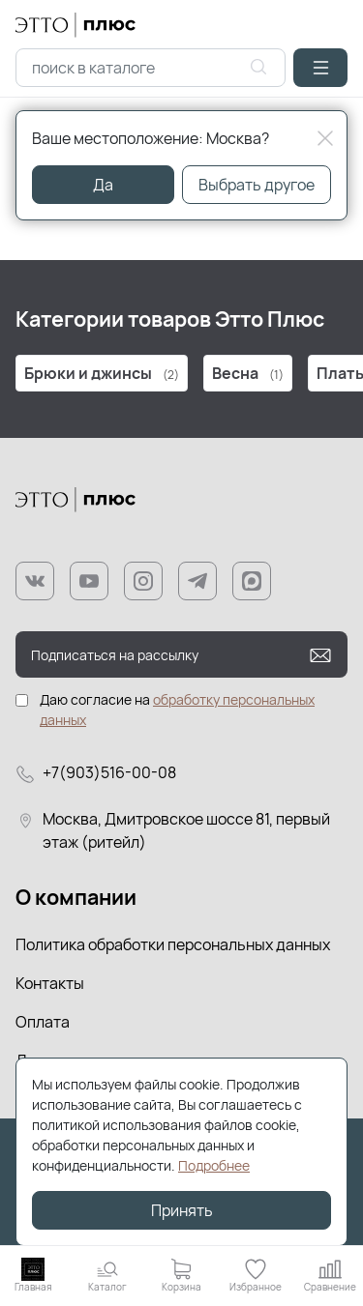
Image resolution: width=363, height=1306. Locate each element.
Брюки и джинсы (101, 373)
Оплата (42, 1021)
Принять (182, 1210)
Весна (248, 373)
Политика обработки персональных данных (172, 944)
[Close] (325, 138)
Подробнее (214, 1165)
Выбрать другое (256, 184)
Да (103, 184)
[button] (320, 67)
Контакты (49, 983)
